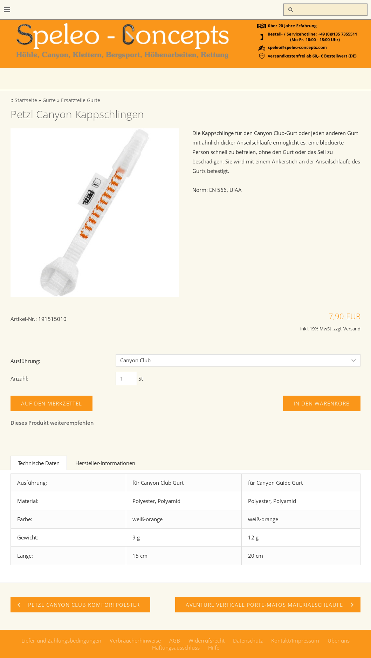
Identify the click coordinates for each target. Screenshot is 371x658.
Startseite (26, 100)
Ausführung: (25, 360)
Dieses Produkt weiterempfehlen (52, 422)
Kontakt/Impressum (295, 640)
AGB (174, 640)
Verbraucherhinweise (135, 640)
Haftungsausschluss (176, 647)
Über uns (339, 640)
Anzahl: (19, 378)
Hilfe (213, 647)
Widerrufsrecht (206, 640)
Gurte (49, 100)
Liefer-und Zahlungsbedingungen (61, 640)
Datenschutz (248, 640)
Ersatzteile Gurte (80, 100)
